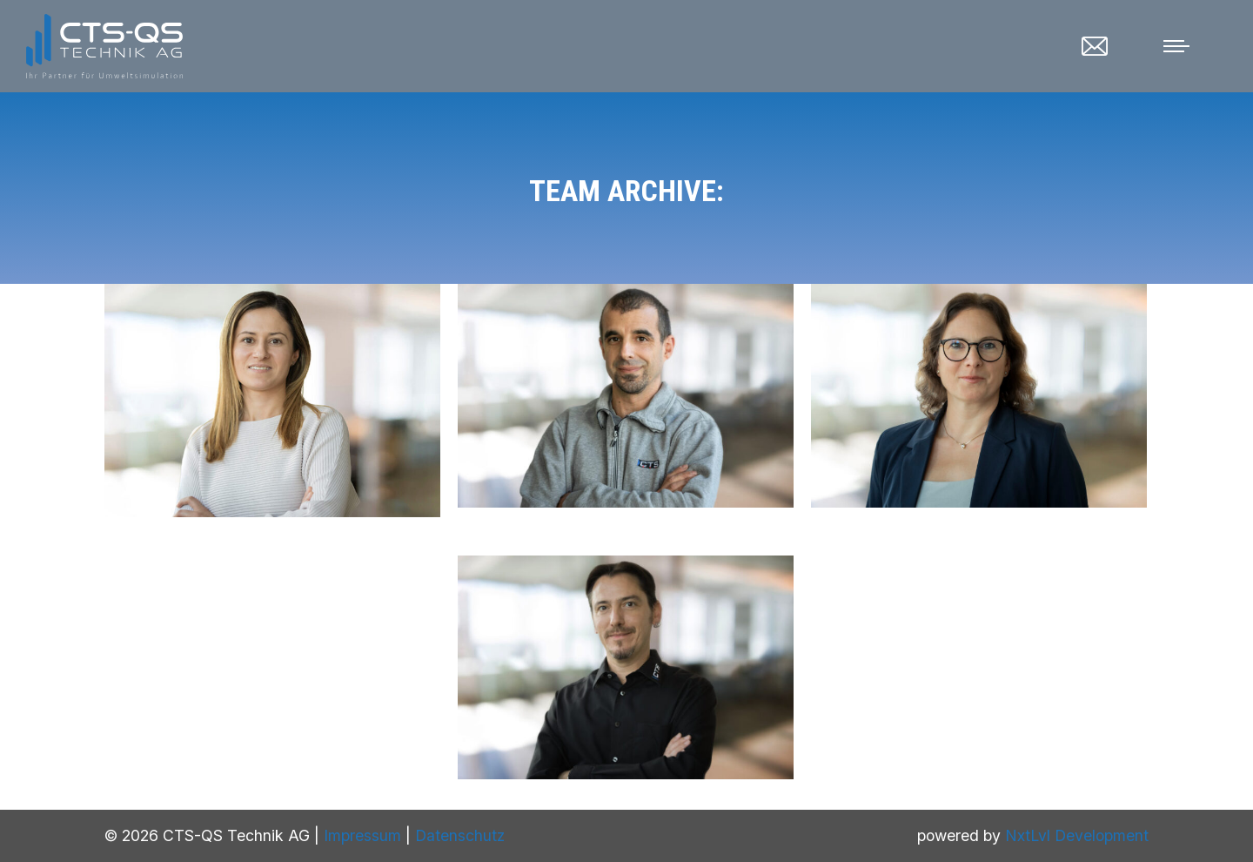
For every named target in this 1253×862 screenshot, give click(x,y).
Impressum (362, 835)
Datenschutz (460, 835)
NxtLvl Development (1077, 835)
